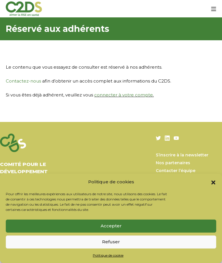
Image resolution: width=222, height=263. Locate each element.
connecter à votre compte (123, 95)
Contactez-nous (23, 81)
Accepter (111, 226)
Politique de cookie (108, 255)
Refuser (111, 241)
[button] (213, 182)
